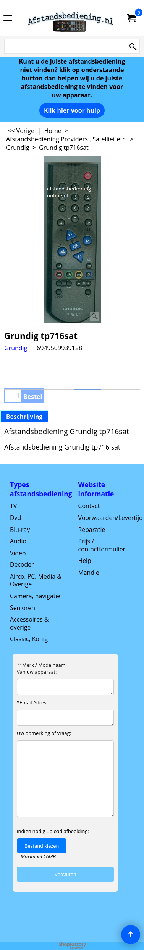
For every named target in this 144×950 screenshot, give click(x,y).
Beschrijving (24, 416)
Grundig (15, 348)
